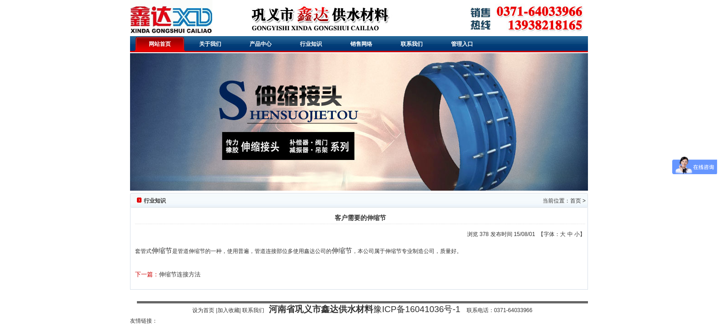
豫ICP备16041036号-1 (416, 309)
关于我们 (210, 44)
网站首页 (160, 44)
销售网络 (361, 44)
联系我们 (412, 44)
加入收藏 (228, 310)
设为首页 (203, 310)
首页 (575, 201)
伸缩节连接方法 (180, 274)
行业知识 (311, 44)
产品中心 (261, 44)
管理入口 (462, 44)
